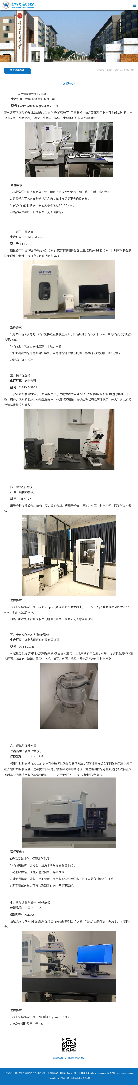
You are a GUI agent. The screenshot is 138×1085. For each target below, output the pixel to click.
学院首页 (108, 70)
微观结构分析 (129, 70)
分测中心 (117, 70)
